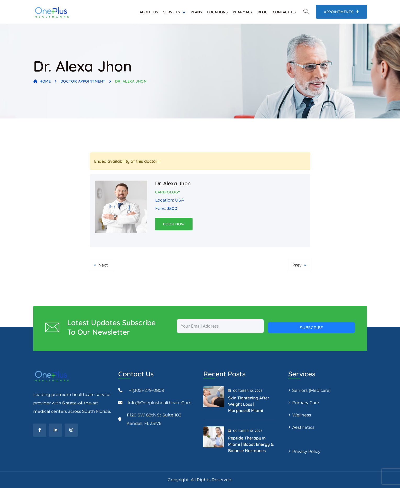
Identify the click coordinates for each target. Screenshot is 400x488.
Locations (217, 12)
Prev (297, 265)
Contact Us (284, 12)
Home (42, 81)
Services (171, 12)
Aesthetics (303, 427)
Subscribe (311, 327)
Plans (196, 12)
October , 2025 (245, 391)
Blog (263, 12)
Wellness (301, 415)
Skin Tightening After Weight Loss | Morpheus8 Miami (248, 404)
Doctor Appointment (82, 81)
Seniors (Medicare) (311, 390)
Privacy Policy (306, 451)
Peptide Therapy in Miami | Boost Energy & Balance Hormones (251, 444)
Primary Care (305, 402)
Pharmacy (242, 12)
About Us (149, 12)
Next (103, 265)
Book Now (173, 224)
